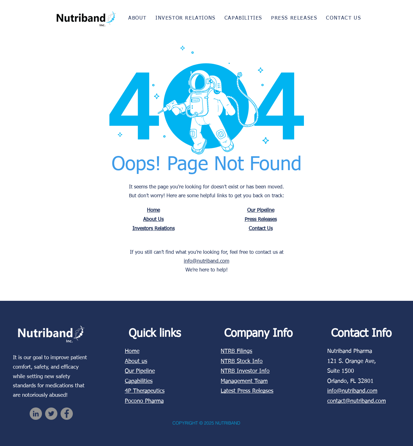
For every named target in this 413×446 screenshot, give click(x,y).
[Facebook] (67, 413)
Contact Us (261, 228)
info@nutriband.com (206, 261)
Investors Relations (153, 228)
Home (153, 210)
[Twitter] (51, 413)
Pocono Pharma (144, 401)
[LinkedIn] (36, 413)
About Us (153, 219)
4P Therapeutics (145, 391)
